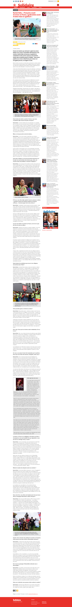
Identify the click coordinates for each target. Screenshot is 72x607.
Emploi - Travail (21, 43)
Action (28, 7)
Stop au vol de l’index (51, 125)
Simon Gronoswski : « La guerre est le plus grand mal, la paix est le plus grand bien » (53, 30)
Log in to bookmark (14, 590)
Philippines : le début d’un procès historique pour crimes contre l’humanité (52, 160)
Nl (58, 5)
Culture (40, 7)
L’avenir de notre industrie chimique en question (52, 138)
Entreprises (34, 7)
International (22, 7)
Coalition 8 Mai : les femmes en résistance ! (53, 13)
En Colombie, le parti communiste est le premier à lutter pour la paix (53, 83)
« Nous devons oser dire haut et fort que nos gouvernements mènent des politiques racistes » (53, 103)
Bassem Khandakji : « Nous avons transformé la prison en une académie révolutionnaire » (52, 68)
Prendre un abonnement (47, 230)
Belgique (16, 7)
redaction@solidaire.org (33, 594)
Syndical (15, 45)
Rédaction (44, 601)
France (15, 42)
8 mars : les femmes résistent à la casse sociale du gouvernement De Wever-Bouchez (52, 185)
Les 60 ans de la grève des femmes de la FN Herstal (52, 46)
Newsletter (44, 603)
